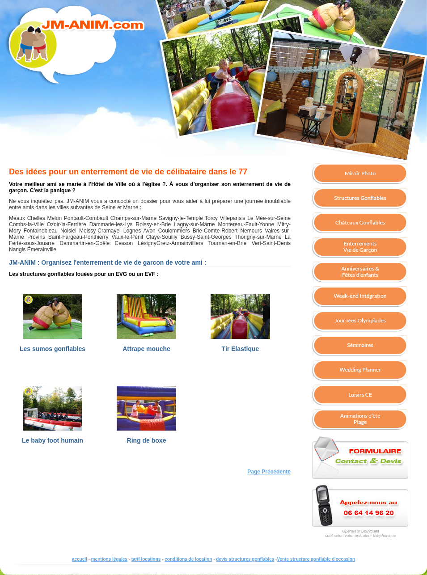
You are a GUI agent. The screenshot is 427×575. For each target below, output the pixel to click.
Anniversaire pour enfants (360, 272)
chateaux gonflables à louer (360, 223)
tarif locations (146, 559)
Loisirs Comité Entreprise (360, 395)
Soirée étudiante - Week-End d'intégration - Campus (360, 297)
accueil (79, 559)
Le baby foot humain (52, 440)
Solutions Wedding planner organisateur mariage (360, 370)
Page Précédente (269, 472)
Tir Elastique (240, 348)
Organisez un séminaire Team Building (360, 346)
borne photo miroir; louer (360, 174)
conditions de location (188, 559)
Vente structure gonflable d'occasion (316, 559)
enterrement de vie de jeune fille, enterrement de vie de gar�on (360, 248)
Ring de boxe (146, 440)
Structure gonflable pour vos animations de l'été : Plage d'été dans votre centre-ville (360, 420)
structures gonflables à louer (360, 198)
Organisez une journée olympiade (360, 321)
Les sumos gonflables (52, 348)
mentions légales (109, 559)
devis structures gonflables (245, 559)
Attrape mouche (146, 348)
